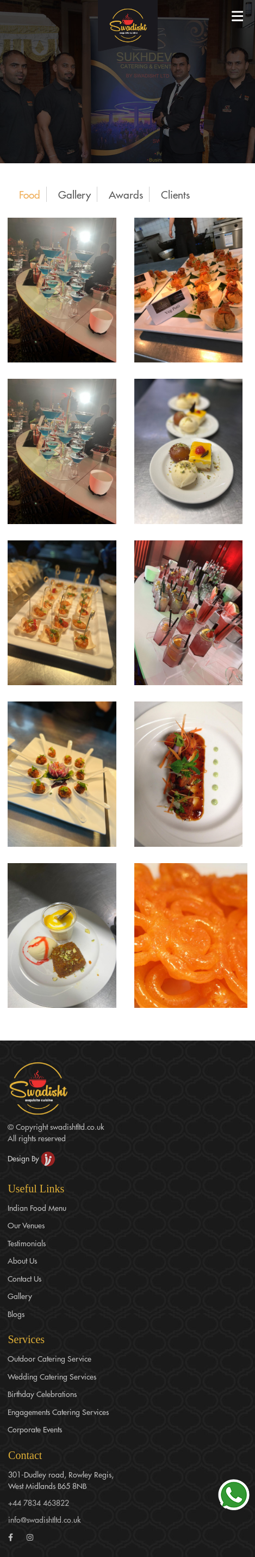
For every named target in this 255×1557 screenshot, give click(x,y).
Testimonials (27, 1243)
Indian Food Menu (37, 1207)
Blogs (16, 1313)
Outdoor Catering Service (49, 1358)
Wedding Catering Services (52, 1376)
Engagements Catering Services (58, 1411)
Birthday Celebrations (42, 1393)
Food (29, 194)
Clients (175, 194)
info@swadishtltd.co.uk (44, 1519)
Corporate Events (35, 1429)
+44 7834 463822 (38, 1502)
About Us (22, 1260)
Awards (126, 194)
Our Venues (26, 1225)
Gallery (74, 194)
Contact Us (24, 1278)
